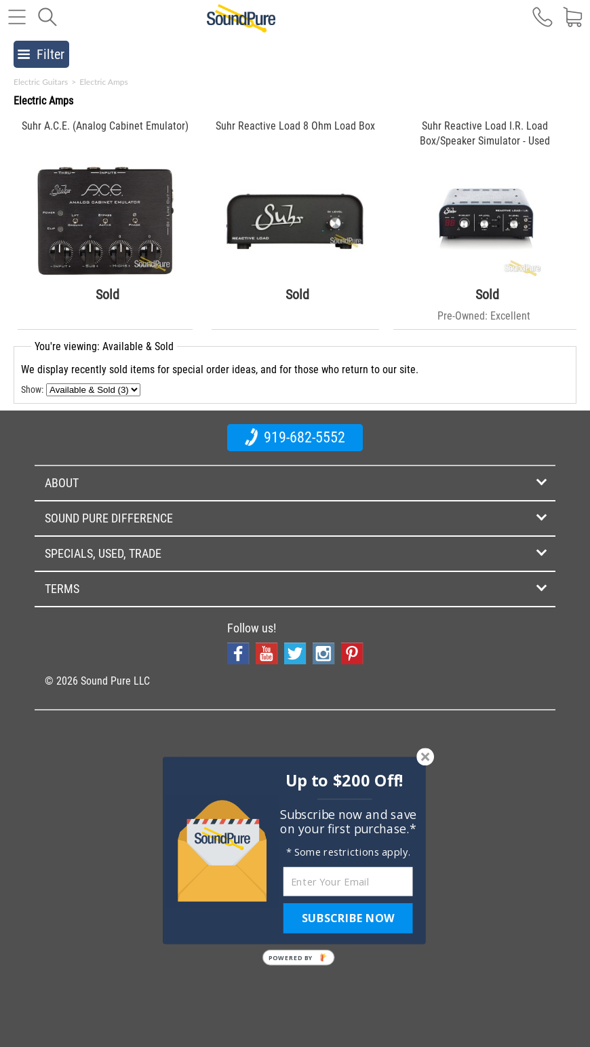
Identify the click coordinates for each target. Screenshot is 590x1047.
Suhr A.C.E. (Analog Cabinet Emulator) (105, 125)
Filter (41, 54)
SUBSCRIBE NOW (348, 918)
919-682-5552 (295, 437)
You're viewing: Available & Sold (104, 346)
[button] (345, 780)
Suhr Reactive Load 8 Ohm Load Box (295, 125)
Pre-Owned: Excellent (483, 315)
